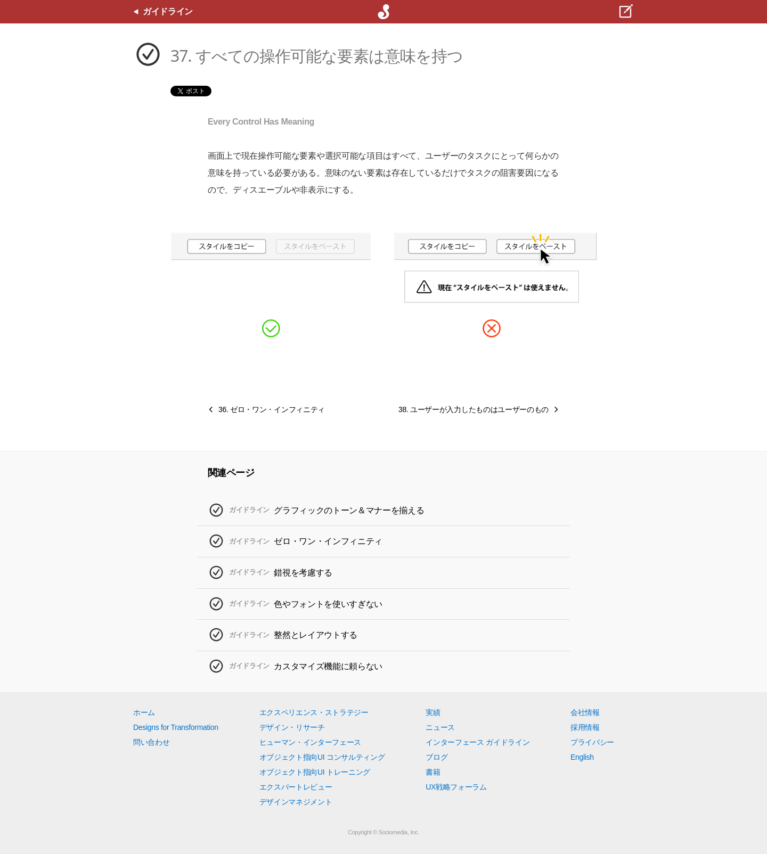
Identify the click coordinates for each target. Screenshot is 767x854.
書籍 (433, 772)
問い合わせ (151, 742)
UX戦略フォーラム (456, 787)
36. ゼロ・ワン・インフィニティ (271, 409)
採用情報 (585, 727)
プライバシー (592, 742)
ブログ (436, 757)
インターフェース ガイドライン (477, 742)
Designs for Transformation (175, 727)
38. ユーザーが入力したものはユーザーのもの (473, 409)
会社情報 (585, 712)
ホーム (144, 712)
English (582, 757)
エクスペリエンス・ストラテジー (314, 712)
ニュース (440, 727)
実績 (433, 712)
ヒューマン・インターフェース (310, 742)
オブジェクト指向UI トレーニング (314, 772)
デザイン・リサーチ (292, 727)
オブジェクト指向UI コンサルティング (322, 757)
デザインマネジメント (295, 802)
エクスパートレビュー (295, 787)
